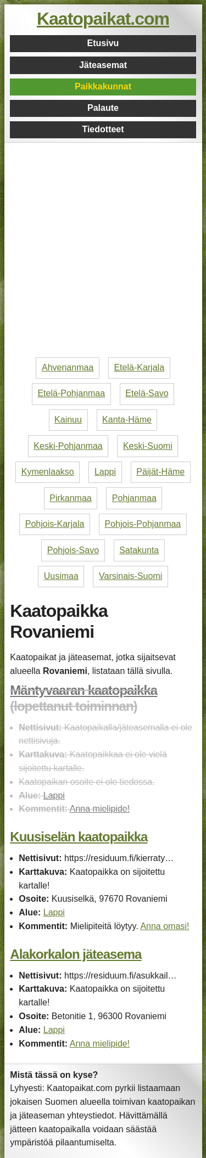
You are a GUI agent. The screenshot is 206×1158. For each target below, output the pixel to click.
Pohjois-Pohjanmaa (143, 524)
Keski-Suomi (147, 446)
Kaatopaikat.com (103, 19)
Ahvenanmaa (67, 367)
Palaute (103, 108)
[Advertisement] (103, 250)
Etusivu (103, 43)
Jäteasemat (103, 65)
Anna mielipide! (100, 808)
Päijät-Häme (160, 471)
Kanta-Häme (127, 419)
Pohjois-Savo (73, 550)
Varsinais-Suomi (130, 576)
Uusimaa (61, 576)
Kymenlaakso (47, 471)
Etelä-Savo (146, 393)
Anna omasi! (164, 926)
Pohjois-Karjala (55, 524)
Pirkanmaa (70, 498)
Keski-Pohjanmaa (68, 446)
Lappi (105, 471)
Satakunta (139, 550)
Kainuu (68, 419)
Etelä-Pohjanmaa (71, 393)
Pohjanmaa (134, 498)
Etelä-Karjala (139, 367)
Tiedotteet (103, 129)
